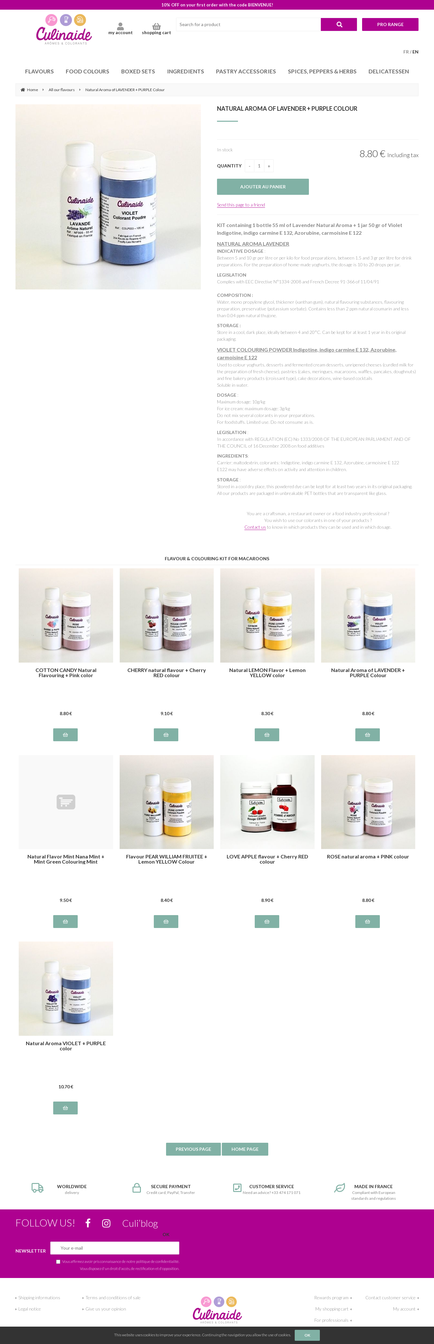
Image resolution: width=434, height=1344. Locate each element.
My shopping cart (332, 1308)
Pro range (390, 24)
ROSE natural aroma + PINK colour (368, 856)
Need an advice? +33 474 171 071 (267, 1189)
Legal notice (29, 1308)
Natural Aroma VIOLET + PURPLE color (66, 1046)
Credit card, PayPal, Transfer (167, 1189)
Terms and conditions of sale (113, 1297)
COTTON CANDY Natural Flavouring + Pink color (65, 672)
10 (65, 1086)
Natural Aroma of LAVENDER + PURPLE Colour (287, 108)
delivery (66, 1189)
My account (404, 1308)
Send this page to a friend (241, 204)
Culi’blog (140, 1223)
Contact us (255, 527)
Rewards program (331, 1297)
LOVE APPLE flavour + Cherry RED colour (267, 859)
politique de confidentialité (157, 1261)
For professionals (331, 1320)
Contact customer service (390, 1297)
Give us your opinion (105, 1308)
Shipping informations (39, 1297)
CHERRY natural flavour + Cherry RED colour (166, 672)
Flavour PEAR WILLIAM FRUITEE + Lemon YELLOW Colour (166, 859)
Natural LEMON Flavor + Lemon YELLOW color (267, 672)
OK (307, 1335)
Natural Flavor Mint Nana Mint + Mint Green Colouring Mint (65, 859)
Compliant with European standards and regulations (368, 1192)
